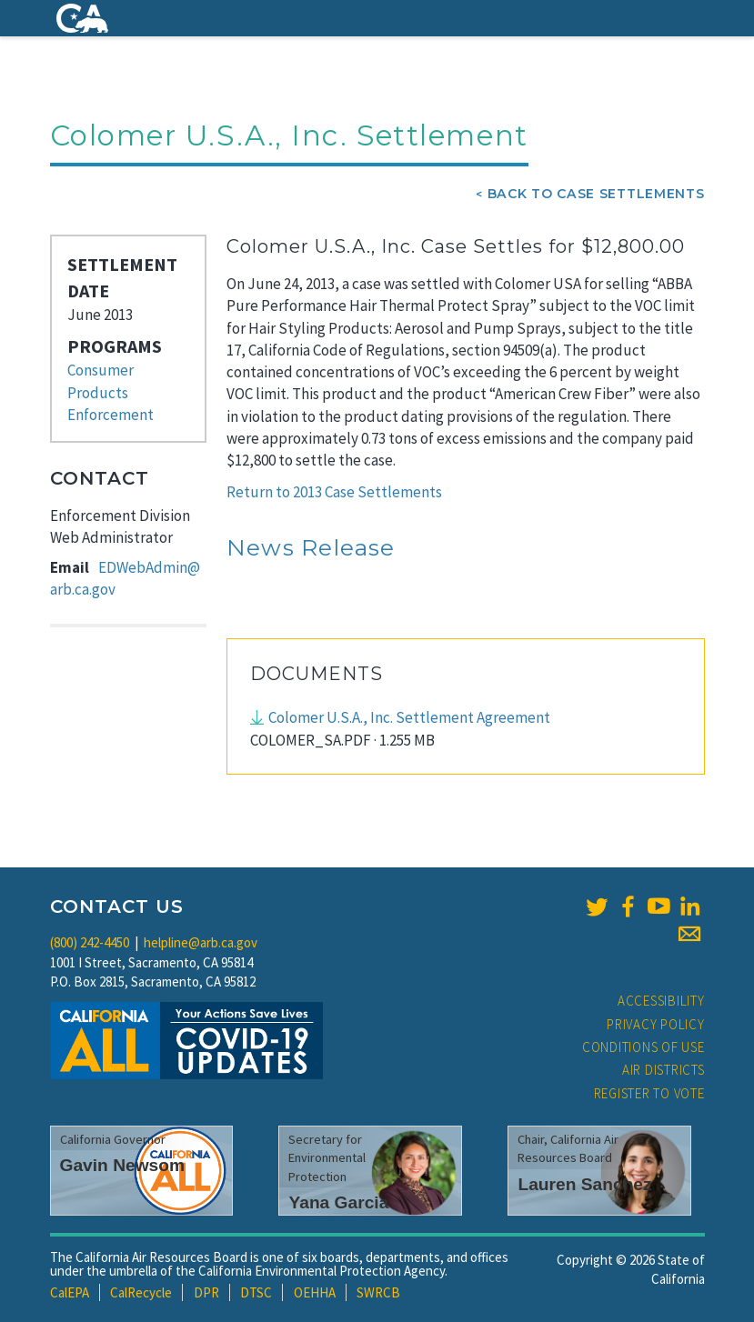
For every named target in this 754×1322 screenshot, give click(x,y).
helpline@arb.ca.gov (200, 942)
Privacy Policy (656, 1024)
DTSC (256, 1292)
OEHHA (315, 1292)
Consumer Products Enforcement (110, 392)
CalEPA (69, 1292)
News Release (311, 547)
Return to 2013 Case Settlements (334, 492)
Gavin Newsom (123, 1165)
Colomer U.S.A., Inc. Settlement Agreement (409, 717)
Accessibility (661, 1000)
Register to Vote (649, 1093)
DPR (206, 1292)
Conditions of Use (643, 1047)
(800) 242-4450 (89, 942)
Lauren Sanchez (584, 1184)
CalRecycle (141, 1292)
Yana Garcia (338, 1202)
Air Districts (663, 1069)
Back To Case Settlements (596, 193)
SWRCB (378, 1292)
